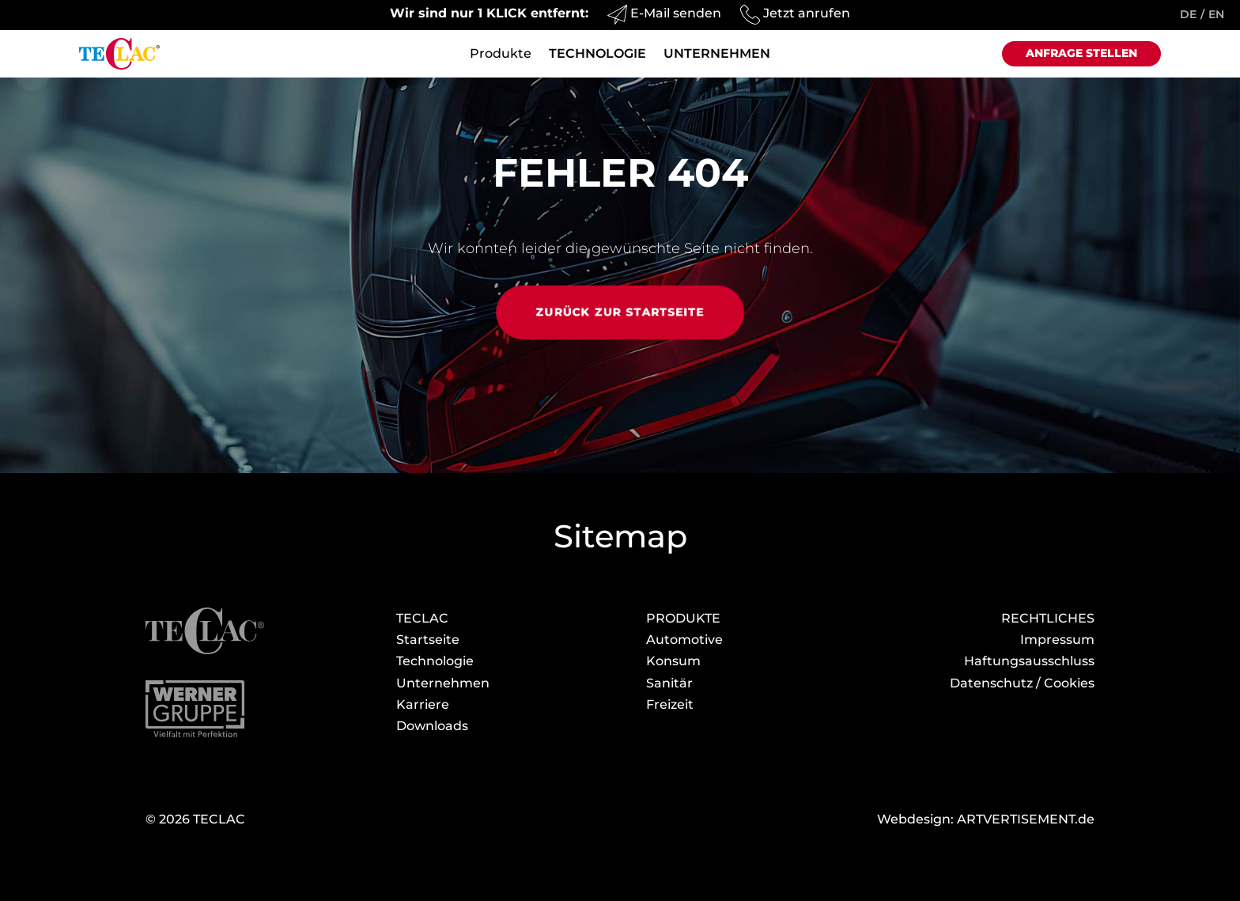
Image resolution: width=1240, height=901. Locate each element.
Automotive (684, 639)
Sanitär (669, 683)
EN (1216, 14)
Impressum (1057, 639)
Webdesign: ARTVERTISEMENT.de (985, 819)
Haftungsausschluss (1029, 660)
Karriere (422, 704)
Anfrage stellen (1081, 53)
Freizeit (670, 704)
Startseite (427, 639)
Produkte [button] (500, 53)
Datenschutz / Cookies (1022, 683)
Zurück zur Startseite (620, 312)
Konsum (673, 660)
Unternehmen (716, 53)
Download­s (432, 725)
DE (1188, 14)
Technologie (597, 53)
